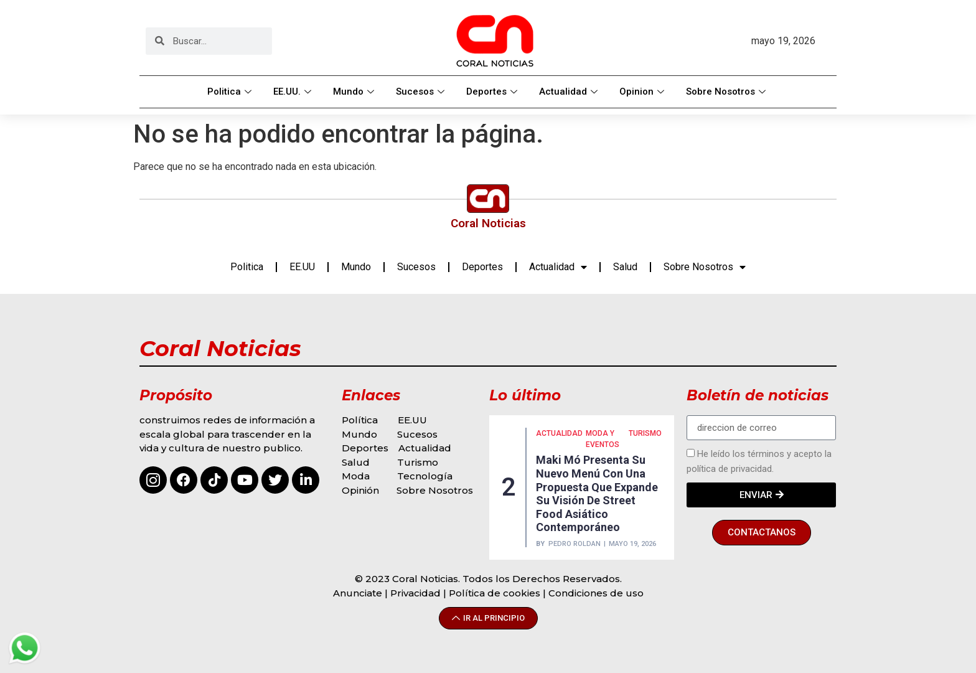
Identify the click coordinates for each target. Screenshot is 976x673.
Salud (625, 267)
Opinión (362, 490)
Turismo (417, 462)
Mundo (355, 91)
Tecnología (425, 476)
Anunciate (357, 593)
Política (360, 420)
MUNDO (615, 460)
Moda (356, 476)
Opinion (643, 91)
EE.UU (302, 267)
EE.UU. (293, 91)
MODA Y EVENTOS (553, 466)
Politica (231, 91)
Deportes (493, 91)
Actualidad (570, 91)
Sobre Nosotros (727, 91)
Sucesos (422, 91)
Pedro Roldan (574, 517)
